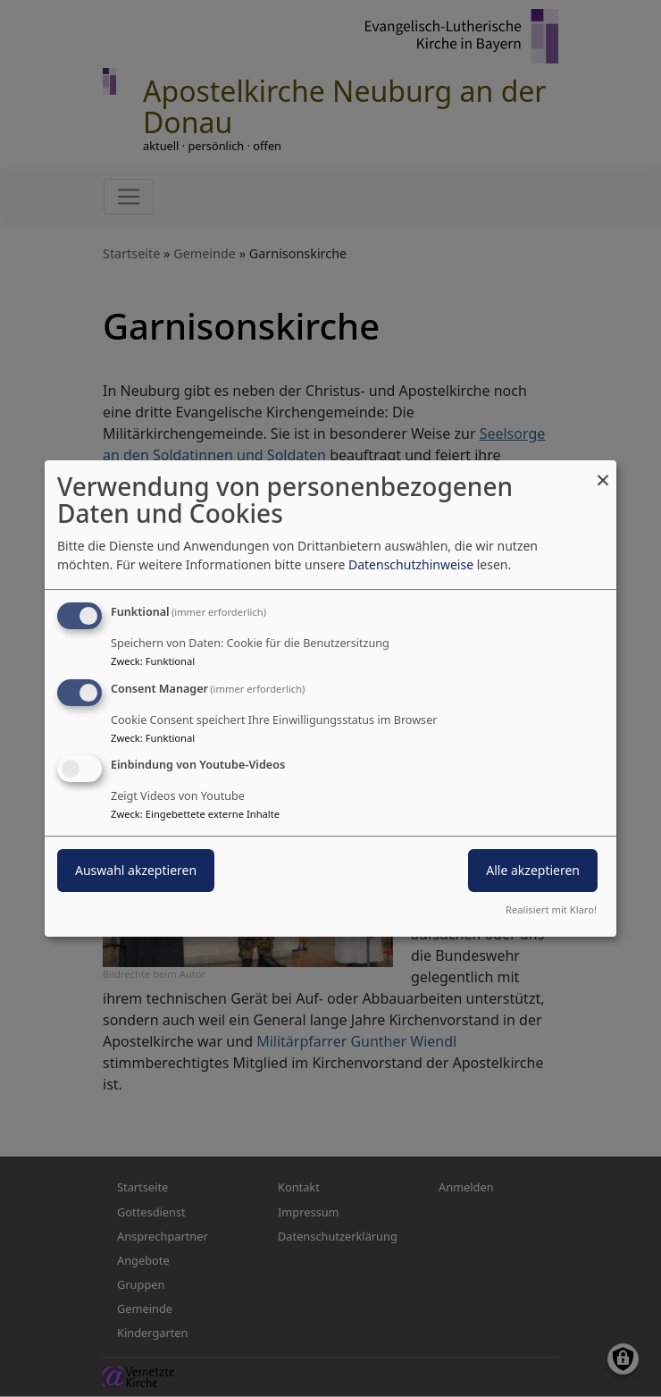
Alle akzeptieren (533, 871)
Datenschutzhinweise (410, 564)
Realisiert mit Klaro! (551, 909)
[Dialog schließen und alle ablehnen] (603, 471)
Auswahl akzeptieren (136, 871)
